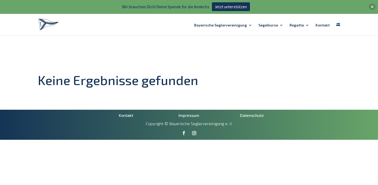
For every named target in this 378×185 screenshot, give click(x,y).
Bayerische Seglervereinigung (220, 11)
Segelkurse (268, 11)
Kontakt (323, 11)
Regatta (297, 11)
